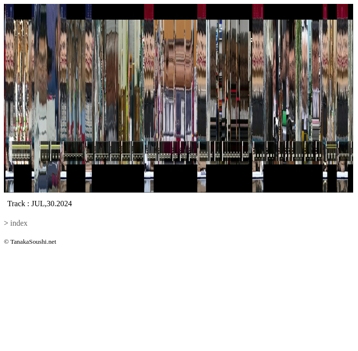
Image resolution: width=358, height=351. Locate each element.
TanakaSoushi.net (33, 241)
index (19, 223)
